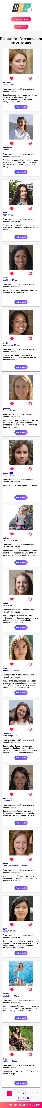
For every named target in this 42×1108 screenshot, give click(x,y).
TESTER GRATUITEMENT (21, 19)
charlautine (7, 148)
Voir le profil (21, 107)
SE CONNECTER (21, 27)
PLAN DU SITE (25, 1105)
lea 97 (5, 278)
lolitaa (5, 864)
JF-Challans (7, 798)
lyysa (5, 929)
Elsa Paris (7, 82)
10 (28, 1098)
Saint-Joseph (8, 736)
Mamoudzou (8, 345)
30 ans (16, 996)
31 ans (13, 801)
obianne (6, 994)
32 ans (24, 866)
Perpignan (7, 540)
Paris (5, 85)
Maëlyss (6, 668)
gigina (5, 603)
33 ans (11, 85)
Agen (5, 215)
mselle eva (7, 343)
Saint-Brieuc (7, 670)
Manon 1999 (8, 473)
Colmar (6, 475)
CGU (16, 1105)
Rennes (6, 150)
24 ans (13, 410)
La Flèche (6, 1061)
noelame (6, 408)
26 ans (12, 475)
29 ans (12, 150)
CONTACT (36, 1105)
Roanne (6, 410)
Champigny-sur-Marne (11, 866)
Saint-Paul (7, 280)
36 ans (17, 736)
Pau (4, 605)
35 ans (11, 215)
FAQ (10, 1105)
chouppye (7, 733)
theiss (5, 1059)
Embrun (6, 931)
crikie (5, 213)
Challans (6, 801)
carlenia (6, 538)
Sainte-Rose (7, 996)
